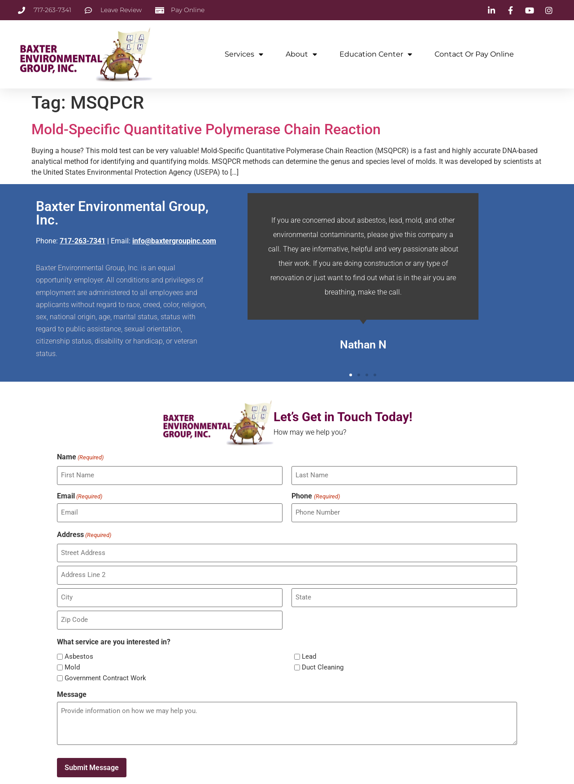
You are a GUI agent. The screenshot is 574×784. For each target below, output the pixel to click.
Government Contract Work (105, 674)
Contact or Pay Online (474, 54)
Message (72, 691)
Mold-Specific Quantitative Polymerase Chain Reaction (206, 129)
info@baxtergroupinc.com (174, 241)
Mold (72, 664)
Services (244, 54)
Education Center (375, 54)
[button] (350, 375)
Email (79, 495)
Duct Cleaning (323, 664)
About (301, 54)
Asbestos (79, 653)
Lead (309, 653)
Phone (315, 495)
